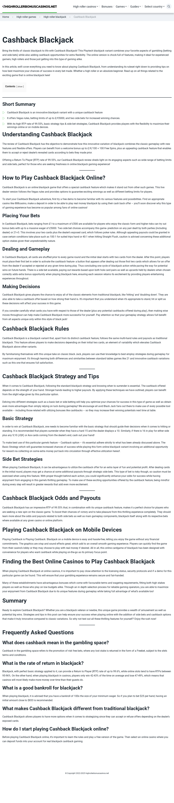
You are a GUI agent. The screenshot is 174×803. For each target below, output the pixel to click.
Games (120, 6)
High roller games (26, 16)
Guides (134, 6)
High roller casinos (84, 6)
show (20, 86)
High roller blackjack (55, 16)
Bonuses (107, 6)
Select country (154, 6)
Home (5, 16)
